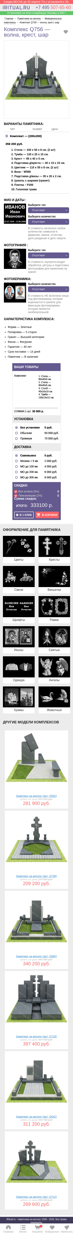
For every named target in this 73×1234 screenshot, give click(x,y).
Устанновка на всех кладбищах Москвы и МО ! (36, 12)
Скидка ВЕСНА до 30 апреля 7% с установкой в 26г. (36, 1)
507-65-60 (53, 7)
